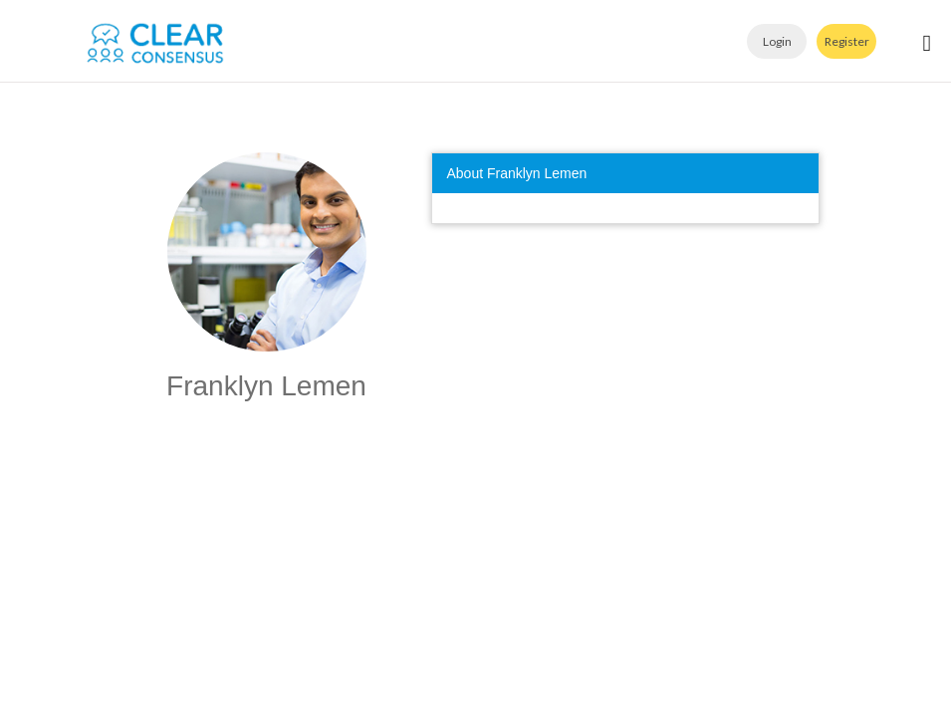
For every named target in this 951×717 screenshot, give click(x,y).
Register (847, 41)
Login (777, 41)
